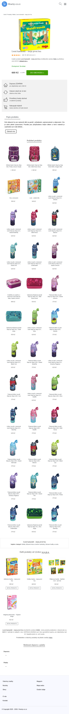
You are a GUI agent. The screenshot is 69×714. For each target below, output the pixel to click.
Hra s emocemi (13, 198)
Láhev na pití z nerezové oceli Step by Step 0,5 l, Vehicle (55, 198)
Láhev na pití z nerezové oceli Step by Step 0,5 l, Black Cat (14, 362)
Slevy (4, 689)
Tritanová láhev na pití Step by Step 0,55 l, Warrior (34, 461)
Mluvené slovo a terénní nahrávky (35, 544)
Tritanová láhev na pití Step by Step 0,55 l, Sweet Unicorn (55, 296)
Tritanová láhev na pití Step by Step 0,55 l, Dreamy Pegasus (13, 493)
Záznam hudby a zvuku (51, 544)
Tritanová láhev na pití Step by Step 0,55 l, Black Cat (55, 461)
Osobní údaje (41, 689)
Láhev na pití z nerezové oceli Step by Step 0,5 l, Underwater (34, 263)
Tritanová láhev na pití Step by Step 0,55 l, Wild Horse (55, 428)
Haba (54, 59)
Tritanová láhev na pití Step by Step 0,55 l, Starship (55, 526)
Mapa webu (40, 685)
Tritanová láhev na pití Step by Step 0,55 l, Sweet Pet (34, 493)
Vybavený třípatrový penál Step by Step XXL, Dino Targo (34, 526)
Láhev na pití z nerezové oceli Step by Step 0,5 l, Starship (14, 428)
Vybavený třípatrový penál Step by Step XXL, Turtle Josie (13, 329)
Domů (5, 14)
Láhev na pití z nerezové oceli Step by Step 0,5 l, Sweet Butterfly (14, 230)
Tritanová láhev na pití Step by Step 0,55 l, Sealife (34, 428)
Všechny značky (8, 681)
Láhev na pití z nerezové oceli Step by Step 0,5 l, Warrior (55, 230)
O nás (5, 696)
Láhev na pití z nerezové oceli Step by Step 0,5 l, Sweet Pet (14, 263)
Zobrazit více (11, 131)
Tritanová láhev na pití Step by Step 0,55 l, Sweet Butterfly (34, 362)
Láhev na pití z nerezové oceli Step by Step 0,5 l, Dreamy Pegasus (55, 362)
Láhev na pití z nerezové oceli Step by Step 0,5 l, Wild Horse (34, 230)
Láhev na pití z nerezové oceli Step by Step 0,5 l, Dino (34, 329)
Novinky (5, 685)
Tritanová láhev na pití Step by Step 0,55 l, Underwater (13, 526)
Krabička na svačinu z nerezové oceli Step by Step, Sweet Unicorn (13, 296)
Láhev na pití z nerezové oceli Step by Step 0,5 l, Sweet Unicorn (55, 263)
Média (13, 14)
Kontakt (5, 700)
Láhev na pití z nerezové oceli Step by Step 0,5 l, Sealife (34, 395)
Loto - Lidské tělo (34, 198)
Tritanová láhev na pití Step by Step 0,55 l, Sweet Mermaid (13, 461)
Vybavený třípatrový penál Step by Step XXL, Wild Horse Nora (34, 296)
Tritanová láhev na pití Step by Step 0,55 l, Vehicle (55, 329)
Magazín (39, 681)
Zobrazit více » (23, 61)
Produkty (9, 14)
